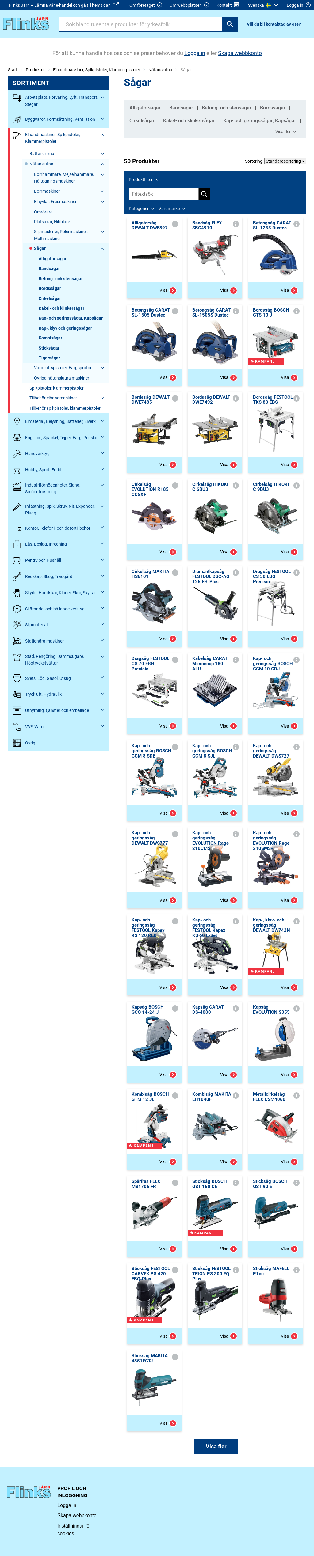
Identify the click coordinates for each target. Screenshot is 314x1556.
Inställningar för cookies (74, 1529)
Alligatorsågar (53, 258)
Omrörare (43, 211)
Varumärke (169, 208)
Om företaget (146, 5)
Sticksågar (49, 348)
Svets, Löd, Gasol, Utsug (42, 678)
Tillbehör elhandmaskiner (53, 397)
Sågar (40, 248)
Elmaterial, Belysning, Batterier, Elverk (54, 421)
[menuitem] (264, 5)
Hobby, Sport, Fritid (37, 469)
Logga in (66, 1505)
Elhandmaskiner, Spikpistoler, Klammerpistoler (96, 69)
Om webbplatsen (189, 5)
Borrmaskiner (47, 191)
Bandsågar (49, 268)
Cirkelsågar (50, 298)
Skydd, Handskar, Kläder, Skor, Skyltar (54, 592)
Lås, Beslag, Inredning (40, 544)
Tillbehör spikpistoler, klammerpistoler (65, 408)
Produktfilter (141, 179)
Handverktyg (31, 453)
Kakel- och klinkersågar (61, 308)
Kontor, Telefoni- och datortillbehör (51, 528)
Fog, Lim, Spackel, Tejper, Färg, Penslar (55, 437)
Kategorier (139, 208)
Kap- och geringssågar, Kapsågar (71, 318)
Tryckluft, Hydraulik (37, 694)
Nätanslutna (160, 69)
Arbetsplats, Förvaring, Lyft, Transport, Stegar (55, 100)
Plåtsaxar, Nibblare (52, 221)
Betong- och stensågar (61, 278)
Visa (168, 290)
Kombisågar (50, 337)
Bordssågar (50, 288)
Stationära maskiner (38, 641)
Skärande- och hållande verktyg (49, 608)
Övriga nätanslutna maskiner (61, 378)
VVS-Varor (29, 726)
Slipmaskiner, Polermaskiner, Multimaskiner (61, 235)
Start (12, 69)
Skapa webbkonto (76, 1515)
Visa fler (286, 131)
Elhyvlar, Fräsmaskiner (55, 201)
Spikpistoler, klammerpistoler (56, 388)
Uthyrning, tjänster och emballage (51, 710)
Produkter (35, 69)
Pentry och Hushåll (37, 560)
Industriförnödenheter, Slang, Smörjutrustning (46, 488)
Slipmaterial (30, 625)
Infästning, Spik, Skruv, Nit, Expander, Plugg (54, 509)
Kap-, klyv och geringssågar (65, 328)
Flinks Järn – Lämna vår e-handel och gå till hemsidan (64, 5)
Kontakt (227, 5)
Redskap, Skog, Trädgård (42, 576)
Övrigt (25, 743)
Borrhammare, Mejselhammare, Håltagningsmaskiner (64, 177)
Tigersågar (49, 357)
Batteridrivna (41, 153)
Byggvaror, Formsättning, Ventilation (54, 119)
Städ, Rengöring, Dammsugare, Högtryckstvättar (48, 659)
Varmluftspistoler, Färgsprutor (63, 367)
